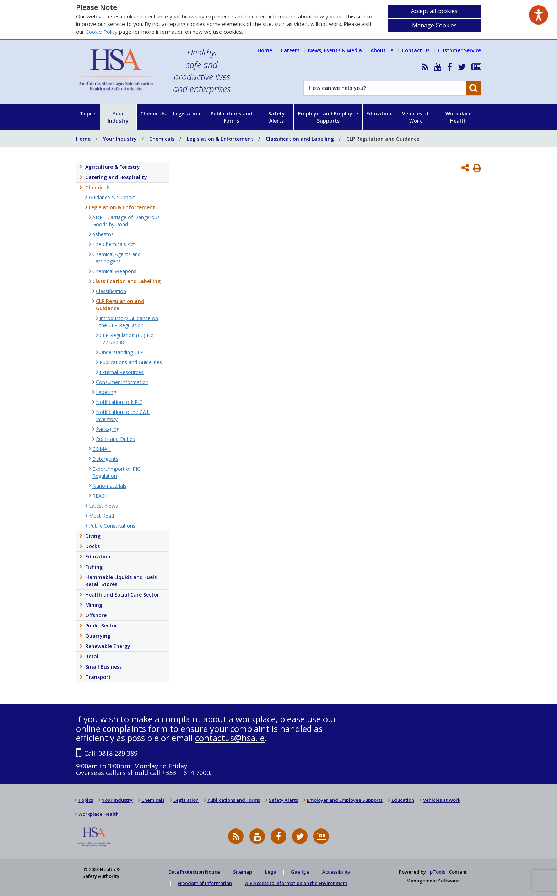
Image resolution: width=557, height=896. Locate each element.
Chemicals (153, 113)
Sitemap (242, 872)
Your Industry (118, 117)
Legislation (186, 113)
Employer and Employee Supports (328, 117)
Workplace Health (458, 117)
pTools (437, 872)
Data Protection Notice (194, 872)
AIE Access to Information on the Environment (296, 883)
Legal (271, 872)
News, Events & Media (335, 50)
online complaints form (122, 728)
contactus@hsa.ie (230, 738)
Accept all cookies (434, 11)
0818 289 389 (117, 753)
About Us (382, 50)
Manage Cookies (434, 25)
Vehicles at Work (415, 117)
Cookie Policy (102, 31)
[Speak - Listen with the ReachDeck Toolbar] (538, 15)
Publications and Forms (231, 117)
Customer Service (459, 50)
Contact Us (415, 50)
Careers (290, 50)
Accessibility (336, 872)
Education (378, 113)
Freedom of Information (205, 883)
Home (265, 50)
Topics (88, 113)
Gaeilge (300, 872)
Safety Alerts (276, 117)
